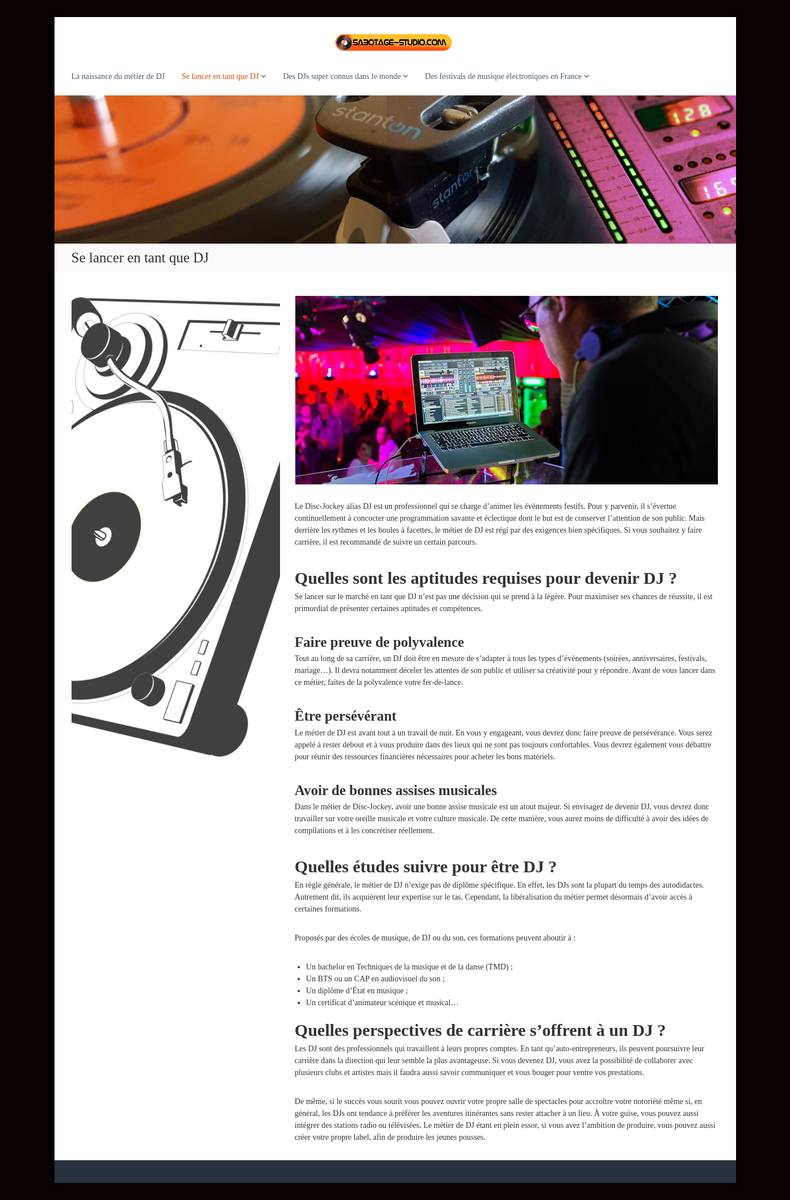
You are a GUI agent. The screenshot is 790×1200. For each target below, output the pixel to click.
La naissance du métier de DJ (118, 76)
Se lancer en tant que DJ (220, 76)
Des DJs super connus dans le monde (342, 76)
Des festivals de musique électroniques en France (503, 76)
